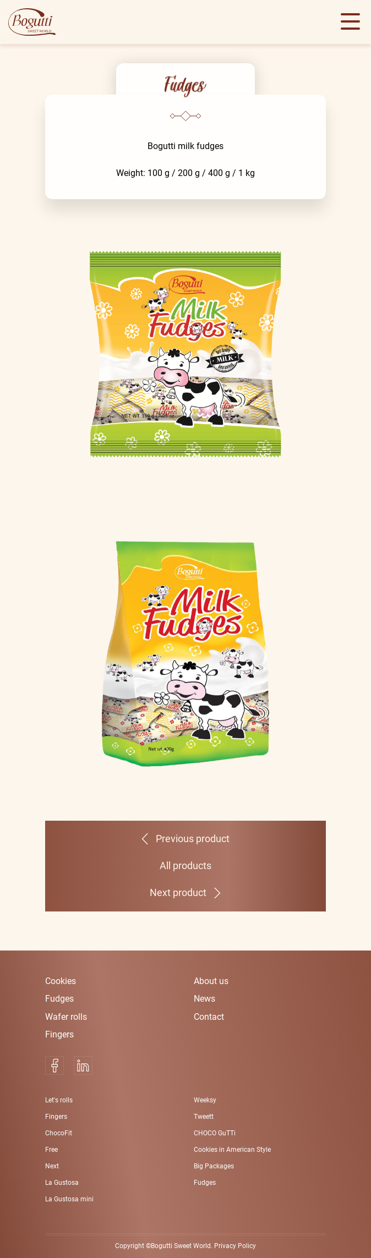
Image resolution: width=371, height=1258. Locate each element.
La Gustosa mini (69, 1199)
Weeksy (205, 1100)
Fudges (59, 998)
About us (211, 981)
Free (51, 1149)
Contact (209, 1017)
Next (52, 1166)
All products (185, 866)
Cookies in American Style (232, 1149)
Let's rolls (59, 1100)
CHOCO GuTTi (215, 1133)
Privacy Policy (235, 1246)
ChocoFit (58, 1133)
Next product (178, 893)
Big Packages (214, 1166)
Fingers (59, 1034)
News (204, 998)
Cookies (60, 981)
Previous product (193, 839)
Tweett (204, 1116)
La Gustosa (62, 1182)
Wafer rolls (66, 1017)
